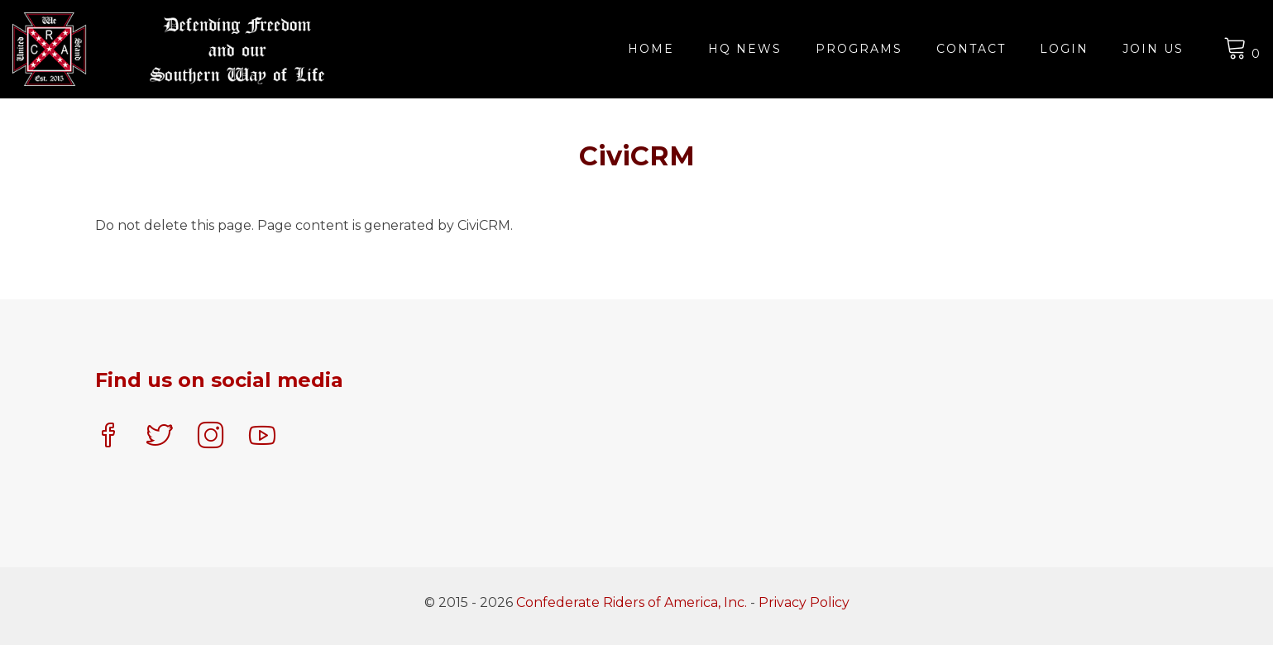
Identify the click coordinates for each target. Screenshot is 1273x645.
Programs (859, 48)
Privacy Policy (804, 602)
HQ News (745, 48)
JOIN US (1153, 48)
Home (651, 48)
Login (1064, 48)
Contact (971, 48)
